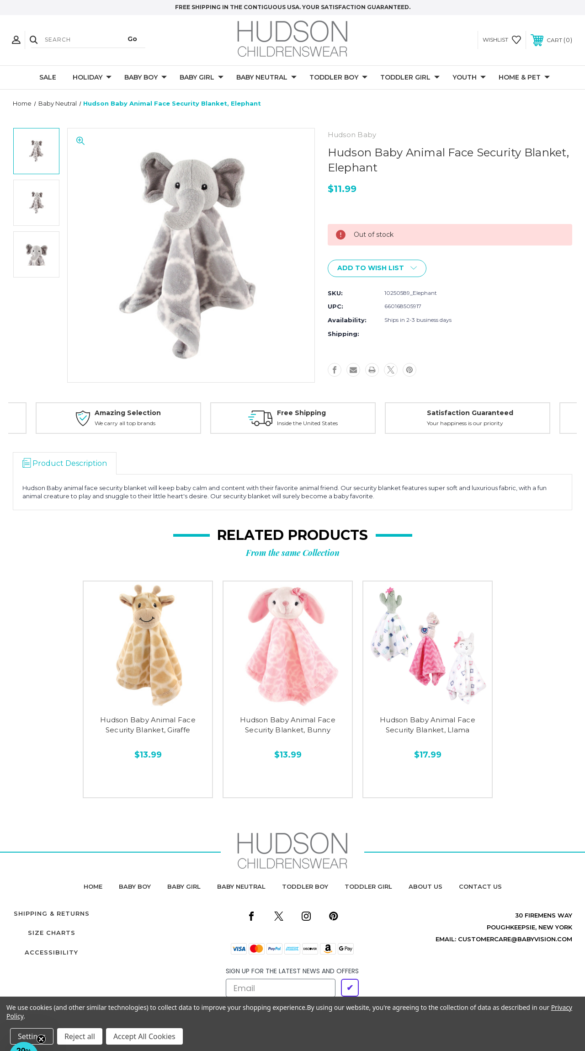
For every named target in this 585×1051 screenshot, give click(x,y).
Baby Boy (145, 77)
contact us (480, 886)
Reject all (79, 1036)
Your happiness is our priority (465, 423)
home (93, 886)
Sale (47, 77)
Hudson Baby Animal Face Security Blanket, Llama (427, 725)
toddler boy (305, 886)
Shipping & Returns (52, 913)
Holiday (92, 77)
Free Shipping (301, 413)
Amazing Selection (128, 413)
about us (425, 886)
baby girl (184, 886)
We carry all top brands (125, 423)
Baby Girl (201, 77)
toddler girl (368, 886)
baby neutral (241, 886)
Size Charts (51, 932)
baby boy (135, 886)
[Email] (280, 988)
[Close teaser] (41, 1039)
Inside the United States (307, 423)
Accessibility (51, 952)
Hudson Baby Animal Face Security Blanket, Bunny (287, 725)
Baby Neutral (266, 77)
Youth (469, 77)
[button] (23, 1027)
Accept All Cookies (144, 1036)
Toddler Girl (410, 77)
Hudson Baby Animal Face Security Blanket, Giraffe (148, 725)
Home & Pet (524, 77)
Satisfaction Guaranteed (470, 413)
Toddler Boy (338, 77)
